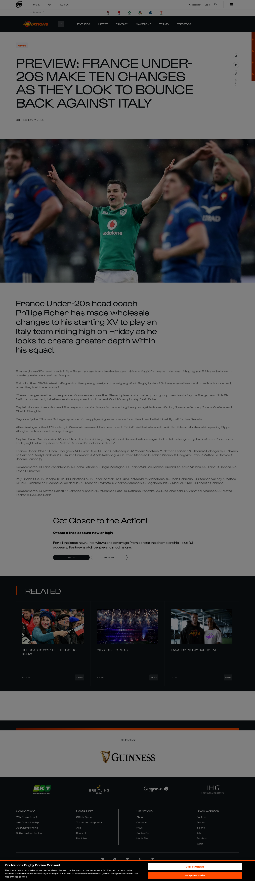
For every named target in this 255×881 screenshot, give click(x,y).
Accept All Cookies (195, 875)
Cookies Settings (195, 866)
